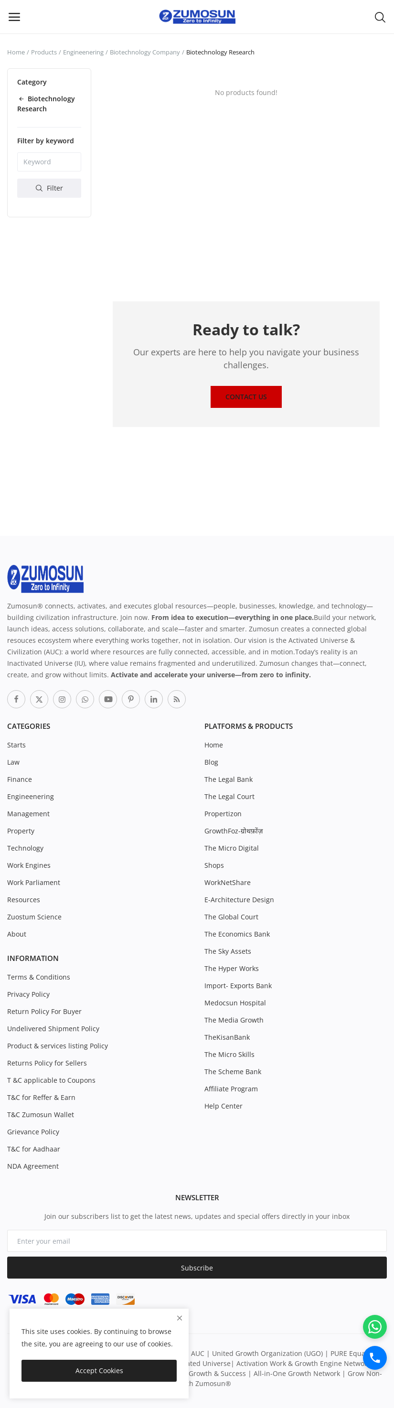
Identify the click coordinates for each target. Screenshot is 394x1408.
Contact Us (246, 396)
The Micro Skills (229, 1054)
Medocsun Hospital (235, 1002)
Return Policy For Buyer (44, 1011)
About (16, 934)
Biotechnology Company (145, 52)
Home (16, 52)
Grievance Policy (33, 1131)
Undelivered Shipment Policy (53, 1028)
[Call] (375, 1358)
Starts (16, 744)
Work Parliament (33, 882)
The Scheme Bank (232, 1071)
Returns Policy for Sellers (47, 1062)
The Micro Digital (231, 848)
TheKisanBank (227, 1037)
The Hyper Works (231, 968)
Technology (25, 848)
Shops (214, 865)
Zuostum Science (34, 916)
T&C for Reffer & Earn (41, 1097)
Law (13, 762)
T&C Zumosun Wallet (40, 1114)
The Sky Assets (227, 951)
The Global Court (231, 916)
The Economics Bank (237, 934)
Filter (49, 187)
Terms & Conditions (38, 976)
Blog (211, 762)
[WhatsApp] (375, 1327)
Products (44, 52)
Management (28, 813)
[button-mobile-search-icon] (380, 16)
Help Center (223, 1105)
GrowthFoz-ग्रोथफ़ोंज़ (233, 830)
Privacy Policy (28, 994)
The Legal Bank (228, 779)
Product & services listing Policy (57, 1045)
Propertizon (223, 813)
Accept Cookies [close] (99, 1370)
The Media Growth (234, 1019)
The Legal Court (229, 796)
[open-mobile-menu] (14, 16)
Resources (23, 899)
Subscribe (197, 1267)
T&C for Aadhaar (33, 1148)
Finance (19, 779)
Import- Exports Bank (238, 985)
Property (20, 830)
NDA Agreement (33, 1166)
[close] (179, 1318)
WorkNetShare (227, 882)
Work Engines (29, 865)
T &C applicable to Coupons (51, 1080)
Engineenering (83, 52)
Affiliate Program (231, 1088)
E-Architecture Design (239, 899)
